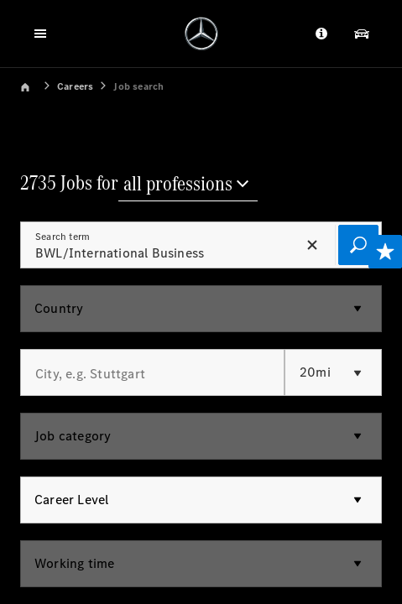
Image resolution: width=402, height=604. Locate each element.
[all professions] (188, 185)
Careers (75, 86)
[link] (37, 85)
